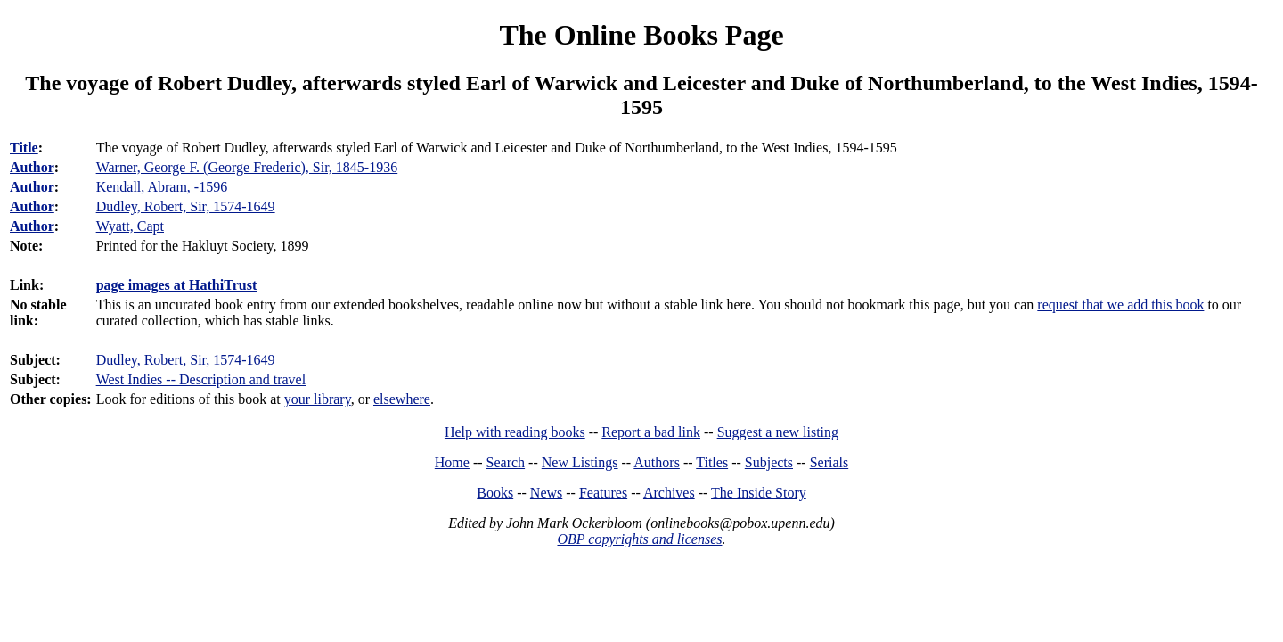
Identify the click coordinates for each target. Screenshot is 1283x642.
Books (495, 492)
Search (506, 462)
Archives (669, 492)
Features (603, 492)
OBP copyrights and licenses (639, 539)
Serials (829, 462)
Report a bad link (650, 432)
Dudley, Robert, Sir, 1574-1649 (185, 359)
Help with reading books (515, 432)
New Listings (580, 462)
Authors (656, 462)
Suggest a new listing (777, 432)
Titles (712, 462)
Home (452, 462)
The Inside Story (758, 492)
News (546, 492)
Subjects (769, 462)
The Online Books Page (641, 35)
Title (24, 147)
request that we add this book (1120, 304)
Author (32, 167)
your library (317, 399)
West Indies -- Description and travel (201, 379)
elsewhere (401, 399)
